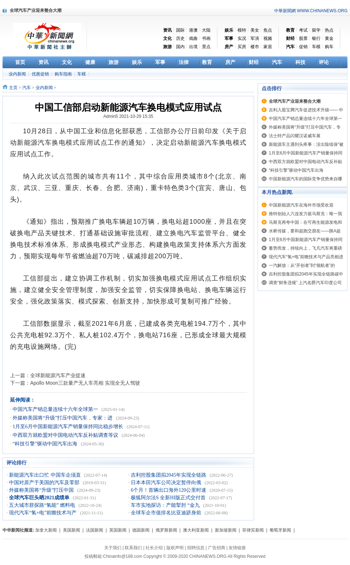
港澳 (193, 30)
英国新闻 (117, 530)
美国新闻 (71, 530)
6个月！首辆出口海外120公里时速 (169, 490)
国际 (180, 30)
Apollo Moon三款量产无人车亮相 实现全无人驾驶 (85, 383)
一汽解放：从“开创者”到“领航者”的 (302, 265)
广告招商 (216, 547)
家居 (267, 46)
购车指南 (64, 74)
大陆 (206, 30)
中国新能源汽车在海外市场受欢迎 (301, 205)
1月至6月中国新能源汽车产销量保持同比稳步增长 (69, 426)
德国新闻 (140, 530)
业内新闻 (18, 74)
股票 (303, 38)
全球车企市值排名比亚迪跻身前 (167, 512)
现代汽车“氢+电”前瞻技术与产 (43, 512)
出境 (193, 46)
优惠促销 (41, 74)
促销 (303, 46)
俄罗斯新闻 (166, 530)
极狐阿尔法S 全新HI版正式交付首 (169, 497)
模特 (242, 30)
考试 (303, 30)
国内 (180, 46)
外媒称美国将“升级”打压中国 (42, 490)
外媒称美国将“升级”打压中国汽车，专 (305, 127)
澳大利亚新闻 (196, 530)
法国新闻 (94, 530)
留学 (316, 30)
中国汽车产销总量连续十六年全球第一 (56, 409)
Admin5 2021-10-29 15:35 (128, 116)
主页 (13, 87)
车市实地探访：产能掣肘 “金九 (166, 505)
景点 (206, 46)
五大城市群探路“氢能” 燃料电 (42, 505)
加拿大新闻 (46, 530)
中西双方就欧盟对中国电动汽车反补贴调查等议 (66, 435)
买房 (242, 46)
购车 (329, 46)
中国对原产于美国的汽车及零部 (45, 482)
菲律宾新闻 (253, 530)
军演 (254, 38)
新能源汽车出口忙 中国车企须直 (45, 475)
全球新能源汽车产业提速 (58, 375)
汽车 (26, 87)
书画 (206, 38)
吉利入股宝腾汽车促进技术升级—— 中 (306, 109)
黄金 (329, 38)
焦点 (267, 30)
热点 (329, 30)
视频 (267, 38)
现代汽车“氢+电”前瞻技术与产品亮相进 (306, 256)
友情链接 (237, 547)
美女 (254, 30)
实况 (242, 38)
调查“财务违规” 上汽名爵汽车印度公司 (305, 282)
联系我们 (133, 547)
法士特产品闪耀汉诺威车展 (295, 135)
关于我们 (112, 547)
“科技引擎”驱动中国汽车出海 (46, 443)
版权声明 (175, 547)
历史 (180, 38)
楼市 (254, 46)
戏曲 (193, 38)
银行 (316, 38)
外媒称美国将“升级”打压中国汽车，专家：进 (63, 418)
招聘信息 (195, 547)
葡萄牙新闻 (280, 530)
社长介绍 (154, 547)
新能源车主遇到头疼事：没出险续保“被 (306, 144)
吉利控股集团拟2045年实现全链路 (169, 475)
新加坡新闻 (225, 530)
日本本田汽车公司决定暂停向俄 (167, 482)
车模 (316, 46)
